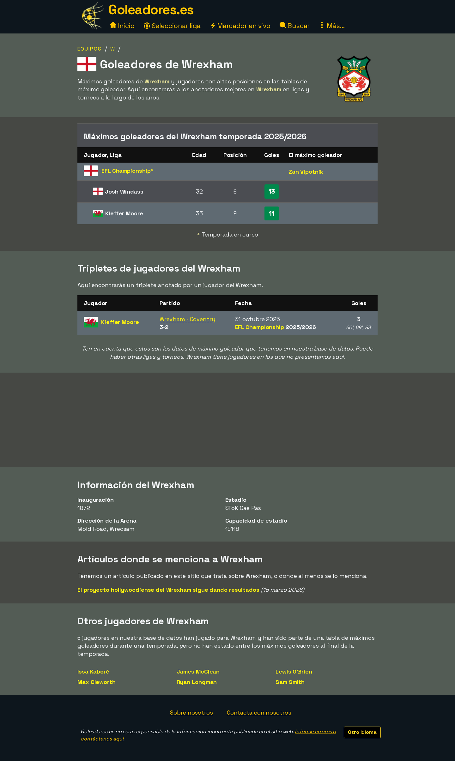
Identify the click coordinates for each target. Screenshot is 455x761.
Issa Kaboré (93, 671)
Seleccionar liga (172, 25)
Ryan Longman (197, 682)
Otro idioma (362, 732)
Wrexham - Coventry (187, 319)
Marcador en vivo (240, 25)
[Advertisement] (227, 420)
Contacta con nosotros (259, 712)
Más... (331, 25)
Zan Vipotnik (306, 171)
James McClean (198, 671)
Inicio (122, 25)
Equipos (89, 48)
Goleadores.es (151, 9)
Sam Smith (290, 682)
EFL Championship (275, 327)
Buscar (295, 25)
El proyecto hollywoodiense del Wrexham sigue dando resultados (168, 589)
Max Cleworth (96, 682)
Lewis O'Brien (294, 671)
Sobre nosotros (191, 712)
